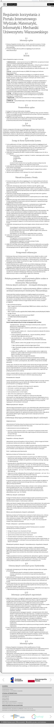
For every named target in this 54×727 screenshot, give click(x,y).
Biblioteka (21, 31)
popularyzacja (9, 24)
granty (37, 16)
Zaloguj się (51, 0)
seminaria (38, 13)
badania (38, 8)
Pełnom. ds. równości (9, 21)
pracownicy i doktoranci (26, 18)
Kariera (21, 34)
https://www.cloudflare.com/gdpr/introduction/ (23, 387)
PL (49, 4)
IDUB (37, 21)
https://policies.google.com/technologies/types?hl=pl (26, 377)
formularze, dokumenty (26, 19)
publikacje (38, 15)
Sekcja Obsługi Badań (41, 18)
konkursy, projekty (9, 35)
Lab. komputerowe (23, 26)
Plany (26, 25)
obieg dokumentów (41, 19)
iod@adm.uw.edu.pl (30, 474)
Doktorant (6, 15)
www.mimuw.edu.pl (11, 82)
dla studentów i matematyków (8, 31)
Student (6, 13)
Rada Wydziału (24, 15)
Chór (27, 31)
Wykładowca (7, 16)
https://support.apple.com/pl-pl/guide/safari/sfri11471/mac (23, 352)
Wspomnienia (22, 33)
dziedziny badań (40, 12)
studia (5, 8)
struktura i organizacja (26, 13)
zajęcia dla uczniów (9, 27)
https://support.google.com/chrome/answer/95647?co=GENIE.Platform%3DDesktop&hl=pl (21, 347)
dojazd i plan (23, 12)
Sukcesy (20, 36)
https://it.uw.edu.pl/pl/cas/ (27, 99)
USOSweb (20, 23)
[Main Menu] (4, 4)
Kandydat (6, 12)
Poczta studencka (23, 28)
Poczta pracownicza (24, 29)
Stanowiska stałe (7, 721)
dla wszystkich (8, 33)
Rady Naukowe (24, 16)
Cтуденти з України (9, 19)
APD (28, 23)
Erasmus (6, 18)
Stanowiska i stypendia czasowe (12, 722)
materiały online (8, 29)
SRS (25, 23)
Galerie (29, 33)
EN (52, 4)
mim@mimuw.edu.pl (11, 289)
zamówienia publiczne (26, 21)
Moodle (20, 25)
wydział (22, 8)
